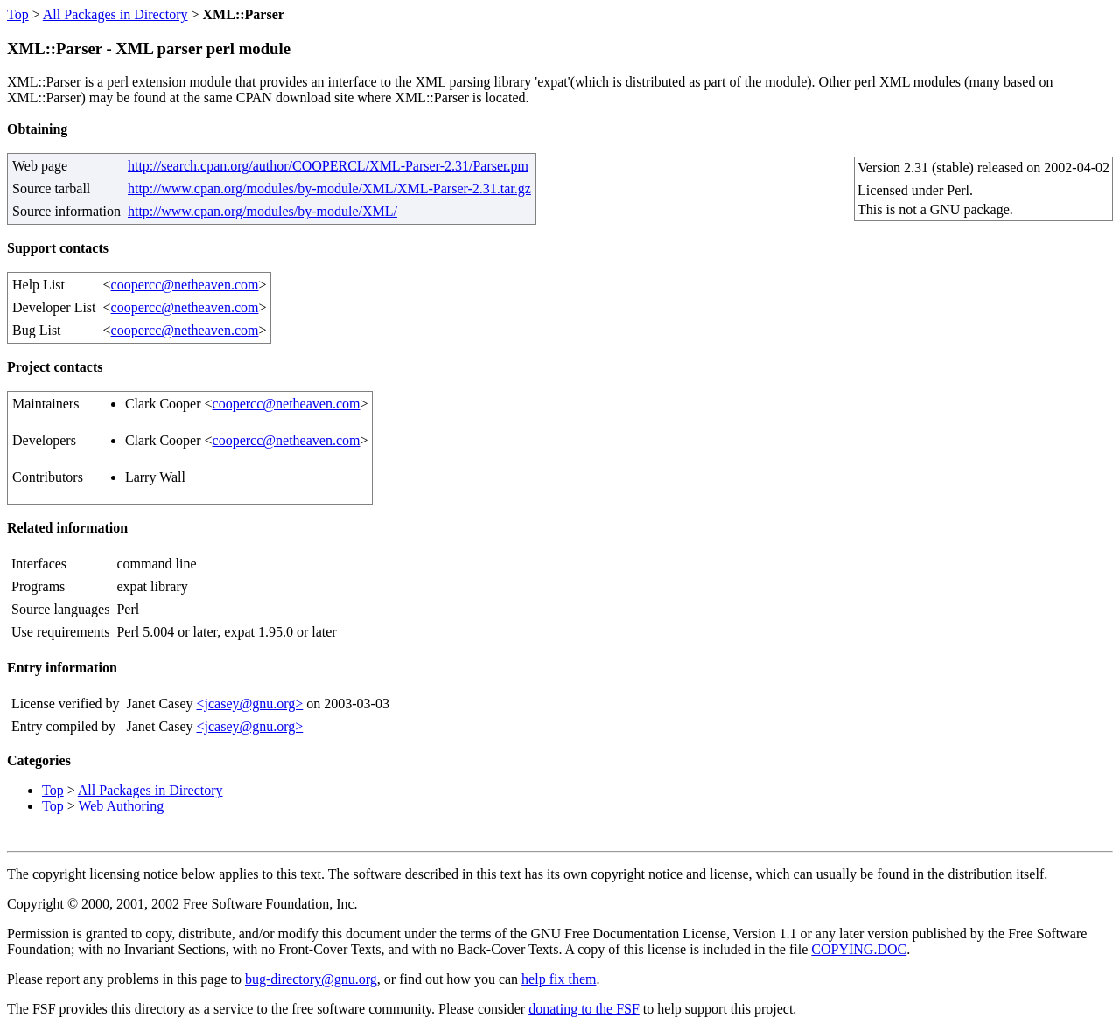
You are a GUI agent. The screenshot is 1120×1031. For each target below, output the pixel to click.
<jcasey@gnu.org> (249, 703)
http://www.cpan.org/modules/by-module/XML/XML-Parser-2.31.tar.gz (329, 188)
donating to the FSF (584, 1008)
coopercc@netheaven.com (185, 284)
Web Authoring (121, 805)
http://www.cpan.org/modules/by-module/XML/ (262, 211)
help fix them (559, 979)
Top (18, 14)
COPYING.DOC (858, 949)
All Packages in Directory (115, 14)
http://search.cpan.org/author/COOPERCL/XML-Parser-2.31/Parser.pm (328, 165)
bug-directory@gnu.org (311, 979)
